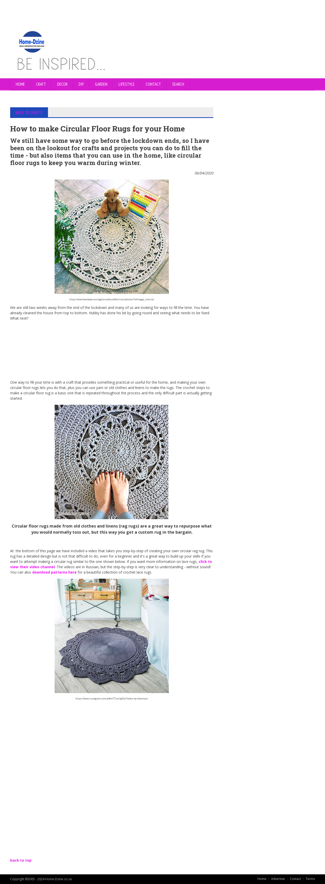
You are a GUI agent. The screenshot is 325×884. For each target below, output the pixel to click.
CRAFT (41, 84)
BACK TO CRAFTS (29, 112)
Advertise (278, 879)
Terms (310, 879)
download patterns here (55, 572)
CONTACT (153, 84)
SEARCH (178, 84)
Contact (295, 879)
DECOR (62, 84)
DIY (81, 84)
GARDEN (101, 84)
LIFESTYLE (127, 84)
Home (20, 84)
